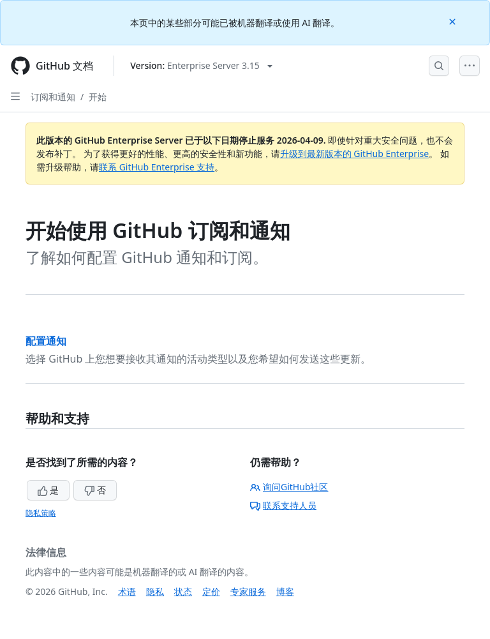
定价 (211, 591)
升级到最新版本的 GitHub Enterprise (354, 153)
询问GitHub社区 (289, 487)
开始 (98, 97)
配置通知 (46, 341)
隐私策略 (41, 512)
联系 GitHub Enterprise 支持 (156, 167)
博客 (285, 591)
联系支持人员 (283, 505)
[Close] (453, 20)
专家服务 (248, 591)
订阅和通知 (53, 97)
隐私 (155, 591)
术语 (127, 591)
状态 (183, 591)
